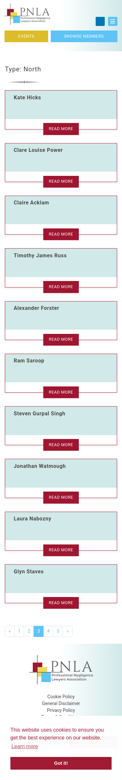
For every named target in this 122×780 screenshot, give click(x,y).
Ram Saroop (29, 361)
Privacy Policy (61, 710)
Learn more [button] (24, 746)
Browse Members (84, 36)
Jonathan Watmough (40, 466)
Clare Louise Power (38, 150)
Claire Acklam (31, 203)
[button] (112, 21)
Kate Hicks (27, 97)
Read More (61, 128)
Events (26, 36)
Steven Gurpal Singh (39, 413)
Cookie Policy (61, 696)
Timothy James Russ (40, 255)
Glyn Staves (29, 571)
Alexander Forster (36, 308)
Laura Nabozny (32, 519)
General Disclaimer (61, 703)
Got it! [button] (61, 763)
